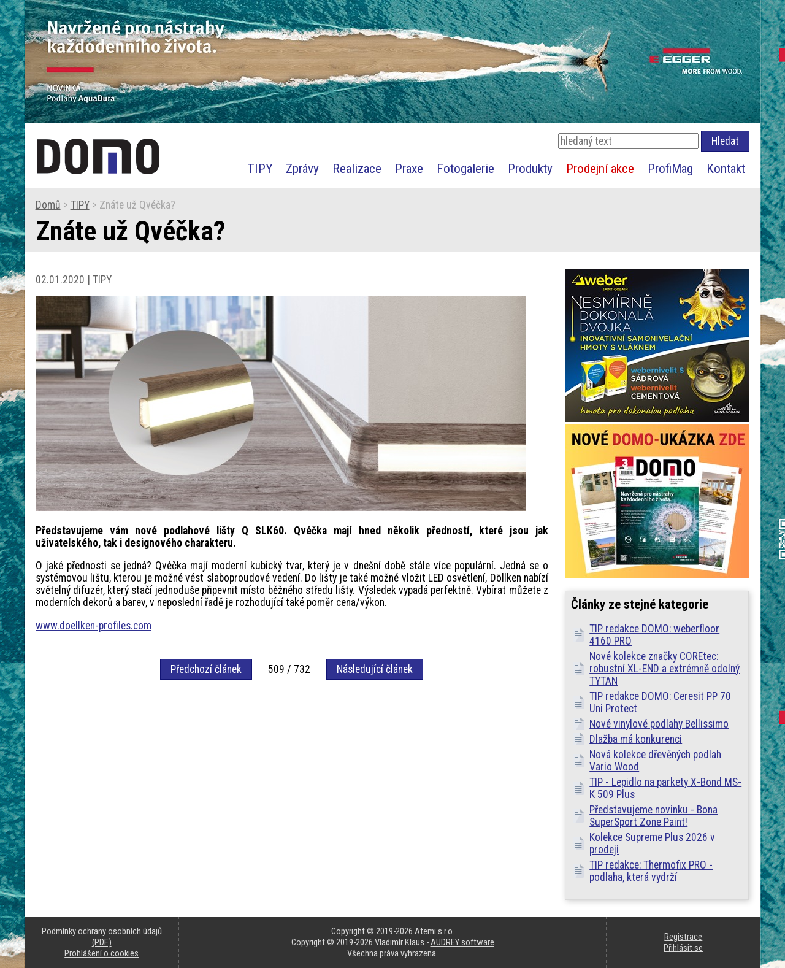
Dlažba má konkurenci (635, 739)
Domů (48, 205)
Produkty (530, 168)
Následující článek (375, 669)
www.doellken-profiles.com (93, 626)
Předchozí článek (206, 669)
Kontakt (725, 168)
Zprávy (302, 168)
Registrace (683, 936)
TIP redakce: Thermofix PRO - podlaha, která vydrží (651, 871)
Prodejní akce (600, 168)
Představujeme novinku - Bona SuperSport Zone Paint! (653, 816)
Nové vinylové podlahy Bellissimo (659, 724)
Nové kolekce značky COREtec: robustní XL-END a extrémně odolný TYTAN (664, 668)
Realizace (356, 168)
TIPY (259, 168)
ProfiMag (670, 168)
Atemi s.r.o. (434, 931)
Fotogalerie (465, 168)
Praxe (409, 168)
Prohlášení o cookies (101, 953)
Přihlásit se (683, 947)
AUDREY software (462, 942)
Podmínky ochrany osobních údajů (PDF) (102, 937)
